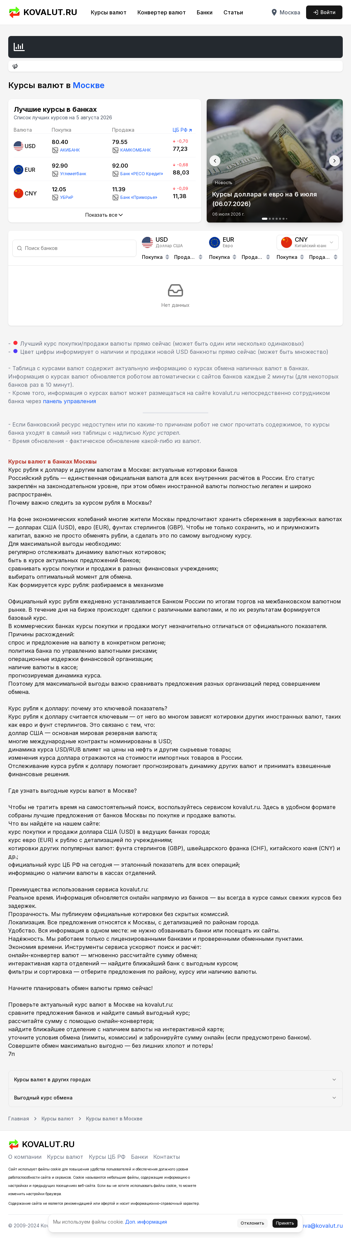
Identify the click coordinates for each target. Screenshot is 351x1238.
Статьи (233, 12)
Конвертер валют (161, 12)
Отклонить (252, 1223)
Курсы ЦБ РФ (107, 1156)
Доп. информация (146, 1222)
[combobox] (308, 242)
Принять (285, 1223)
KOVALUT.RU (42, 12)
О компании (24, 1156)
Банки (205, 12)
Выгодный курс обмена (175, 1098)
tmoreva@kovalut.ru (315, 1225)
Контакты (166, 1156)
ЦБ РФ (180, 130)
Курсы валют (108, 12)
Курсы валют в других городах (175, 1079)
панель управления (69, 401)
